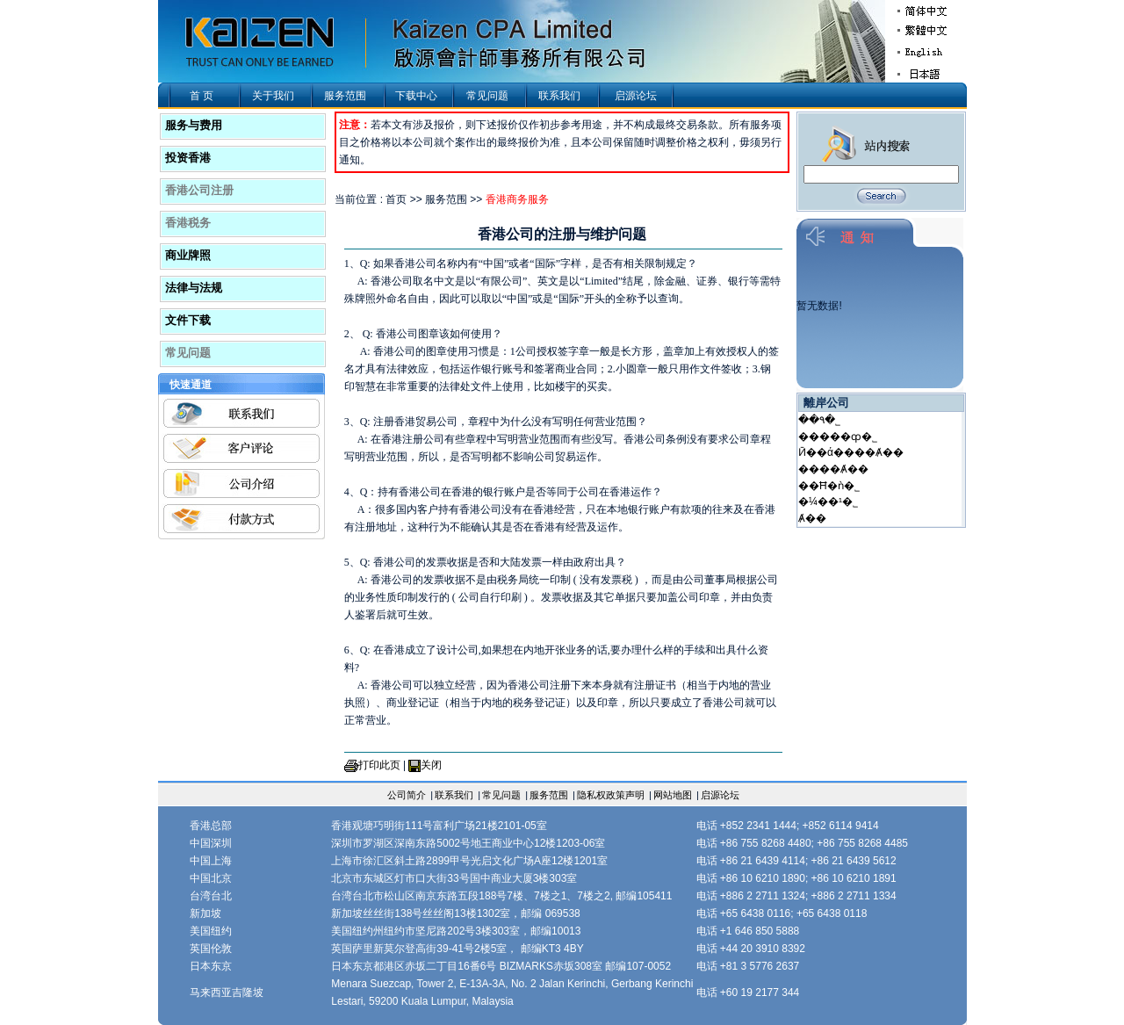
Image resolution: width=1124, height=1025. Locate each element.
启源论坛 (636, 96)
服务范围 (345, 96)
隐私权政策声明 (611, 795)
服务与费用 (193, 125)
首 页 (201, 96)
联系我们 (559, 96)
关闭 (431, 765)
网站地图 (672, 795)
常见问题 (487, 96)
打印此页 (379, 765)
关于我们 (273, 96)
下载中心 (416, 96)
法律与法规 (193, 287)
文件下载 (188, 320)
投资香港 (188, 157)
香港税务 (188, 222)
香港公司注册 (199, 190)
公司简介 (406, 795)
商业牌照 (188, 255)
